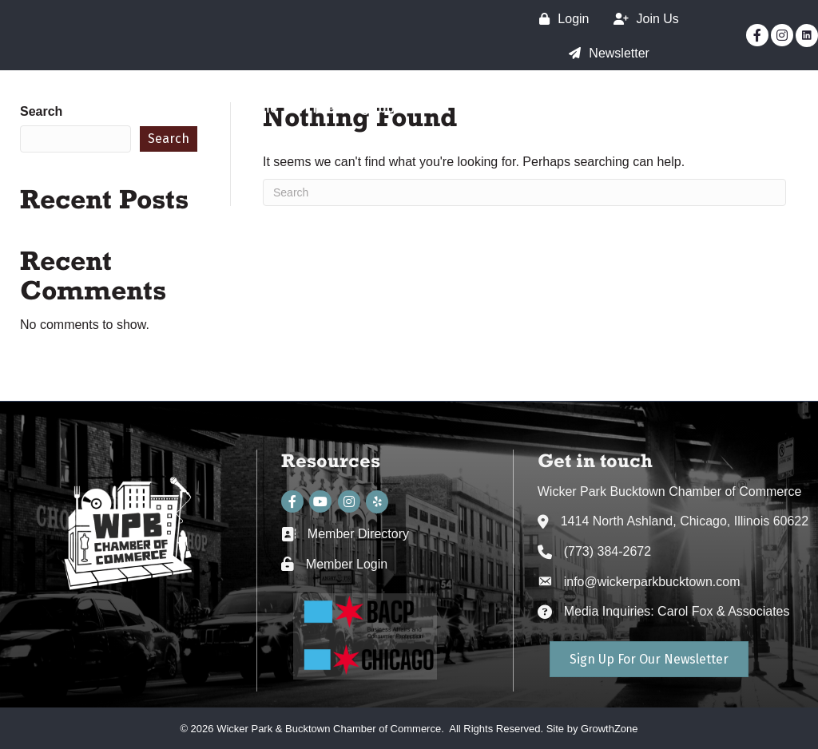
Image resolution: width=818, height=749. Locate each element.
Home (259, 108)
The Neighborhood (373, 108)
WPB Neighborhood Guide (703, 137)
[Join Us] (642, 19)
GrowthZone (609, 729)
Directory (759, 108)
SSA (603, 108)
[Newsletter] (605, 53)
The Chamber (511, 108)
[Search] (524, 192)
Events (672, 108)
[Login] (560, 19)
